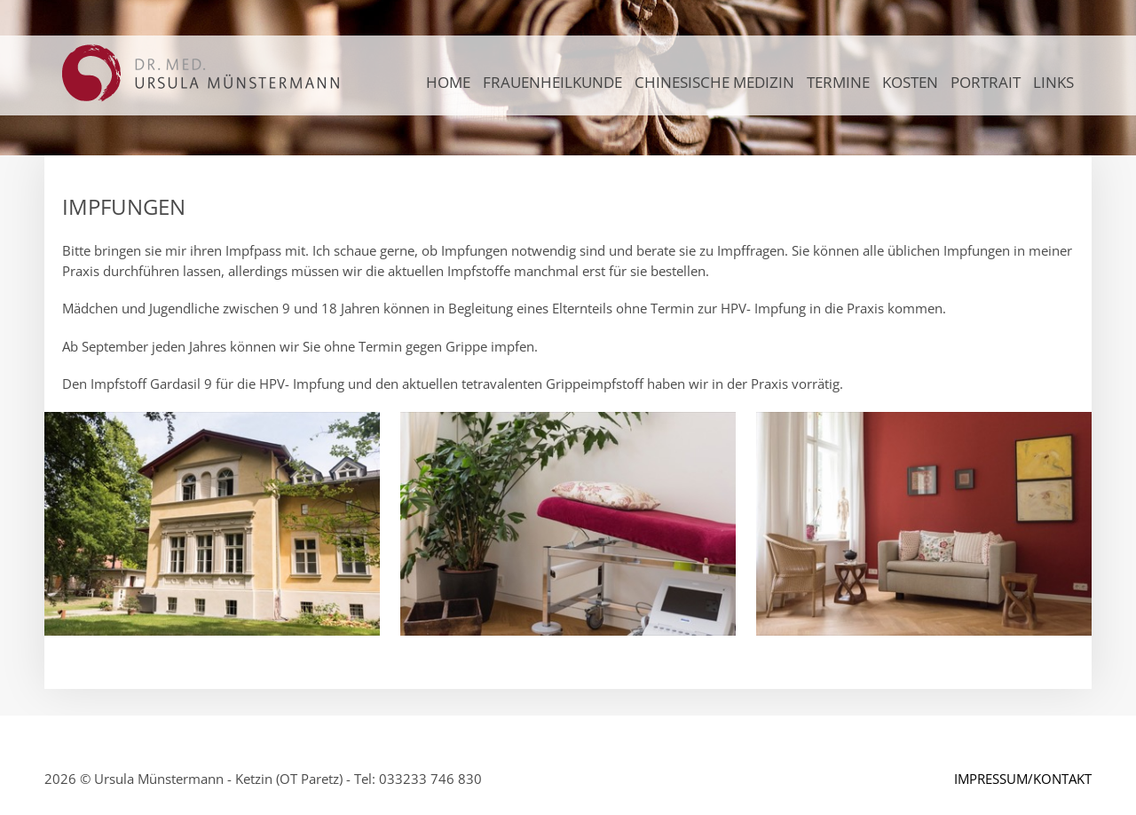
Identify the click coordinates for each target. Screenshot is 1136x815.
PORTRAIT (986, 82)
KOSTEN (910, 82)
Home (448, 82)
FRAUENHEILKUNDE (552, 82)
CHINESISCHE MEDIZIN (714, 82)
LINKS (1053, 82)
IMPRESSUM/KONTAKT (1023, 778)
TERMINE (838, 82)
